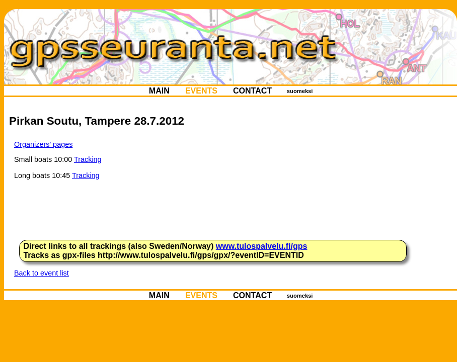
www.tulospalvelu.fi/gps (262, 246)
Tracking (88, 159)
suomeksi (300, 91)
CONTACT (252, 90)
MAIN (159, 90)
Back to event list (41, 273)
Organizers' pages (43, 144)
